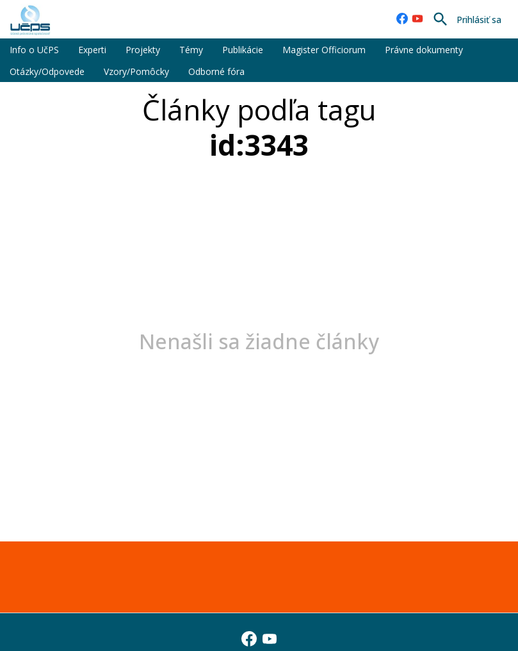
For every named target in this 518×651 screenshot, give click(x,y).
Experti (92, 50)
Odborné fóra (216, 71)
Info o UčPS (34, 50)
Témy (191, 50)
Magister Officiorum (324, 50)
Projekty (142, 50)
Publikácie (242, 50)
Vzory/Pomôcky (136, 71)
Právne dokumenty (424, 50)
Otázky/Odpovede (47, 71)
